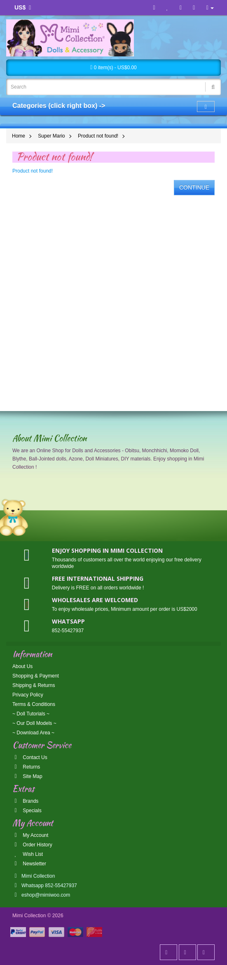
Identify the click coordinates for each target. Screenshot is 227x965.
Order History (32, 845)
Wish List (27, 854)
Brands (25, 801)
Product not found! (98, 136)
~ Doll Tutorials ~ (30, 714)
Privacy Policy (27, 695)
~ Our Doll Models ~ (34, 723)
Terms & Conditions (33, 704)
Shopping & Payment (35, 676)
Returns (26, 767)
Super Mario (51, 136)
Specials (27, 810)
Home (18, 136)
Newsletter (29, 864)
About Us (22, 666)
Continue (194, 187)
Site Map (27, 776)
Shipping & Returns (33, 685)
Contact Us (29, 757)
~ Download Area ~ (33, 733)
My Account (30, 835)
